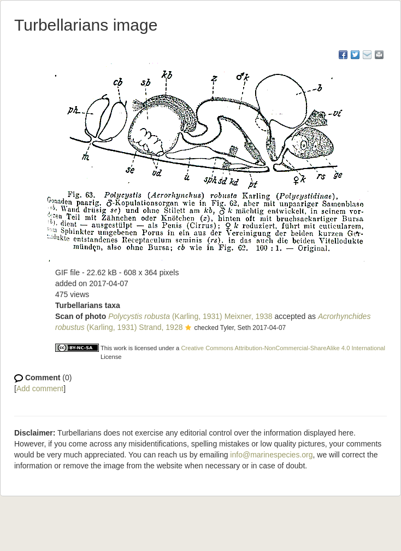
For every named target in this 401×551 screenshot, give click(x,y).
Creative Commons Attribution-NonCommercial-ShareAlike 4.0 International (283, 348)
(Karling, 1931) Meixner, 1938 (190, 316)
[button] (188, 328)
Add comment (39, 388)
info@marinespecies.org (271, 454)
